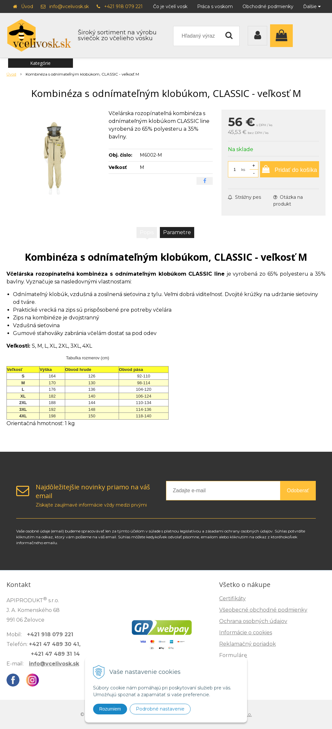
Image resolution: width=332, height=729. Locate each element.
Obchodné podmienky (268, 6)
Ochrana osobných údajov (253, 621)
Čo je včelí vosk (170, 6)
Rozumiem (110, 708)
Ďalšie (312, 6)
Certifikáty (232, 598)
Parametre (177, 232)
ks (243, 169)
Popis (147, 232)
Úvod (27, 6)
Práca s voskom (215, 6)
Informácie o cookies (245, 632)
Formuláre (233, 655)
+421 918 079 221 (123, 6)
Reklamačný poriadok (247, 644)
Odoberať (298, 490)
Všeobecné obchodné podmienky (263, 610)
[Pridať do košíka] (289, 169)
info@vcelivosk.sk (69, 6)
